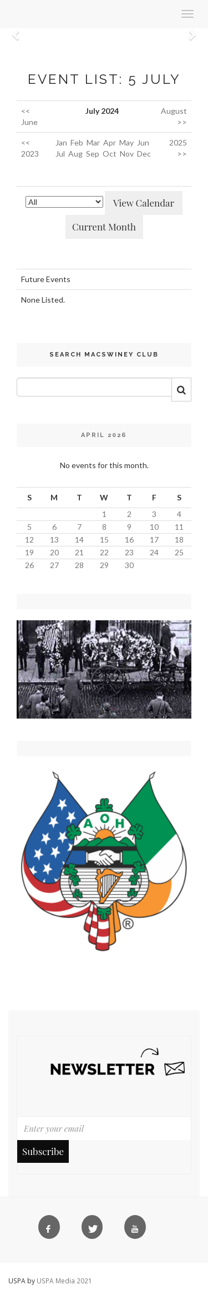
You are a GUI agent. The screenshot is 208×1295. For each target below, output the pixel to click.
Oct (109, 153)
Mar (93, 142)
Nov (127, 153)
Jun (143, 142)
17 (154, 539)
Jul (60, 153)
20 (54, 552)
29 (104, 565)
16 (129, 539)
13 (54, 539)
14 (79, 539)
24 (154, 552)
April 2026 (104, 435)
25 (179, 552)
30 (129, 565)
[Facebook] (51, 1229)
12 (29, 539)
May (126, 142)
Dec (144, 153)
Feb (76, 142)
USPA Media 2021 (64, 1280)
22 (104, 552)
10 (154, 526)
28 (79, 565)
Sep (92, 153)
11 (179, 526)
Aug (75, 153)
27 (54, 565)
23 (129, 552)
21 (79, 552)
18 (179, 539)
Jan (61, 142)
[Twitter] (94, 1229)
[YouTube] (137, 1229)
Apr (109, 142)
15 (104, 539)
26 (29, 565)
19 (29, 552)
